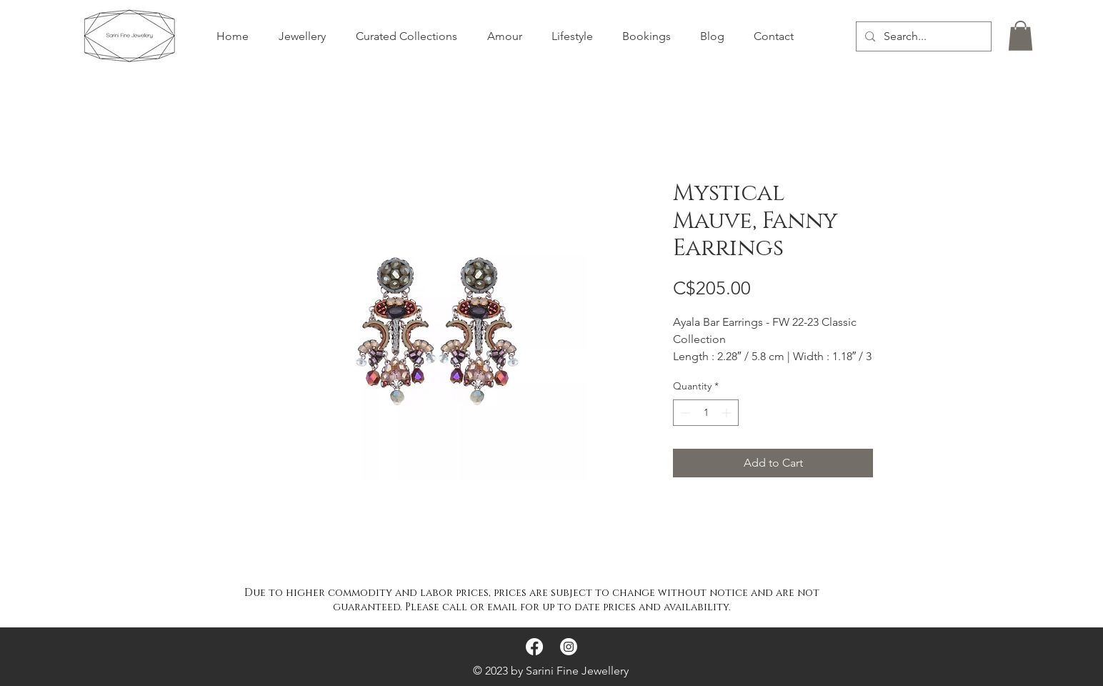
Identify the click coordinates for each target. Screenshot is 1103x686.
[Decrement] (684, 412)
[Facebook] (534, 646)
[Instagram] (568, 646)
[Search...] (922, 36)
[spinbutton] (706, 412)
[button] (1020, 36)
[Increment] (728, 412)
